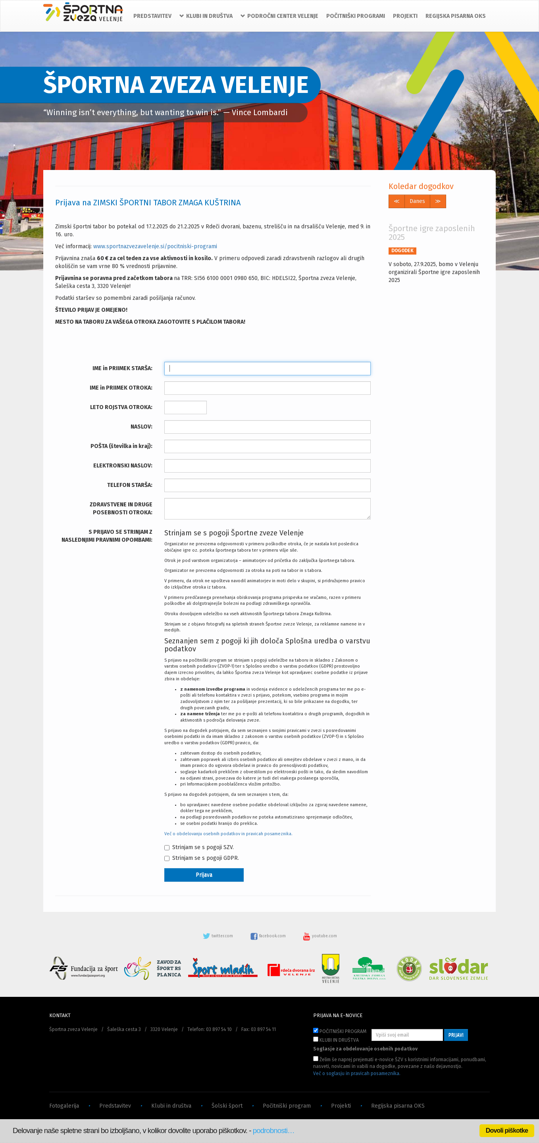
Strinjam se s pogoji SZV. (199, 847)
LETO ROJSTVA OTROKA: (121, 407)
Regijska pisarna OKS (398, 1105)
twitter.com (218, 936)
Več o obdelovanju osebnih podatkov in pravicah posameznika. (228, 833)
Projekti (341, 1105)
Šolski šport (227, 1105)
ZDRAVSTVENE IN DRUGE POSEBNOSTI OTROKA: (121, 508)
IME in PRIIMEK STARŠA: (122, 368)
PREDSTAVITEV (152, 16)
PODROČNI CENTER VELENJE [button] (279, 16)
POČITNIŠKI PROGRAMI (355, 16)
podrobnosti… (274, 1130)
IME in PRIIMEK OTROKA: (121, 387)
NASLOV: (141, 426)
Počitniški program (287, 1105)
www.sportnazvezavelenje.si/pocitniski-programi (155, 246)
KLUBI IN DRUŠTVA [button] (206, 16)
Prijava (204, 874)
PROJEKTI (405, 16)
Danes (417, 201)
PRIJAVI (456, 1035)
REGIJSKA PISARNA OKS (455, 16)
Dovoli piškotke (507, 1130)
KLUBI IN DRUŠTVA (336, 1040)
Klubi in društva (171, 1105)
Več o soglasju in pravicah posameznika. (356, 1073)
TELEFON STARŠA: (129, 485)
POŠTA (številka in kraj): (121, 446)
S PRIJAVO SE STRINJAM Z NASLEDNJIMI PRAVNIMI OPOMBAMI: (107, 536)
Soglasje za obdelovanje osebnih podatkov (365, 1049)
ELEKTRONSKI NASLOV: (122, 465)
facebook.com (268, 936)
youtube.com (320, 936)
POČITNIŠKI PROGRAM (339, 1031)
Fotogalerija (64, 1105)
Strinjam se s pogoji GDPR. (201, 858)
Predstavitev (115, 1105)
